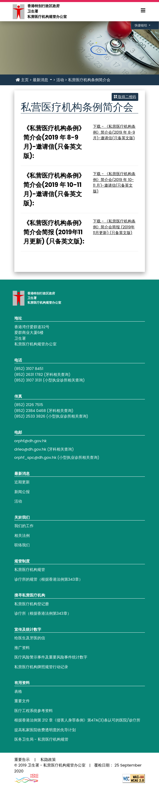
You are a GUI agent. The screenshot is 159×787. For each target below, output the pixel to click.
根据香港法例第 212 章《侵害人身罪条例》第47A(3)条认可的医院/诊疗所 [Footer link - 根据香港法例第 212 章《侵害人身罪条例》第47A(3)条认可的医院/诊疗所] (77, 720)
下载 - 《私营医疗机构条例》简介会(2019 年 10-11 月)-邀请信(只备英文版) (114, 182)
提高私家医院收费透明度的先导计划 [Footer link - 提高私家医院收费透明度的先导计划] (45, 729)
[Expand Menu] (143, 10)
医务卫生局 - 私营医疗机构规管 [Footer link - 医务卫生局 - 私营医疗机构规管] (41, 739)
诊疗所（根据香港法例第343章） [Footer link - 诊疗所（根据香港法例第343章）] (42, 613)
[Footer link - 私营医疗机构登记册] (79, 604)
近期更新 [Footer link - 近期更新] (22, 482)
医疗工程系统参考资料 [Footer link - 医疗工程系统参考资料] (33, 710)
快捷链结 (141, 25)
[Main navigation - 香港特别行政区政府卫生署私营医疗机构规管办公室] (18, 11)
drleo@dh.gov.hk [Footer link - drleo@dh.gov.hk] (30, 449)
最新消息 (41, 79)
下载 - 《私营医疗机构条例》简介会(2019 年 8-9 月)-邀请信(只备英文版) (114, 132)
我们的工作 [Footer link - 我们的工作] (24, 525)
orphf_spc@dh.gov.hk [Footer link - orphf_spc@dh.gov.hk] (35, 457)
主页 (22, 79)
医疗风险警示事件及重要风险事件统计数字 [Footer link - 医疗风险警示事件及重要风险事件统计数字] (50, 657)
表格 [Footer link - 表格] (18, 691)
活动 (60, 79)
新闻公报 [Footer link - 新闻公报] (22, 491)
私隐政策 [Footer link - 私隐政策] (48, 759)
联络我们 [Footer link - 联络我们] (22, 545)
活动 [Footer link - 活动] (18, 501)
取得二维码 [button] (125, 96)
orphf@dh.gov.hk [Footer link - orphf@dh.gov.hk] (30, 440)
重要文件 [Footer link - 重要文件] (22, 701)
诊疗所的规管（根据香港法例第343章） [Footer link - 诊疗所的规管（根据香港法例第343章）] (48, 579)
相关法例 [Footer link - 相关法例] (22, 535)
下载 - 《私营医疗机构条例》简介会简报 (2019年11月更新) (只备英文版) (114, 226)
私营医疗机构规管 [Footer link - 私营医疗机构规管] (29, 569)
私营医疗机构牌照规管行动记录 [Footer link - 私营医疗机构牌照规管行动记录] (41, 666)
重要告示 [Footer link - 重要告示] (22, 759)
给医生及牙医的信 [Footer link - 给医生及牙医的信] (29, 638)
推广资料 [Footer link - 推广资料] (22, 647)
